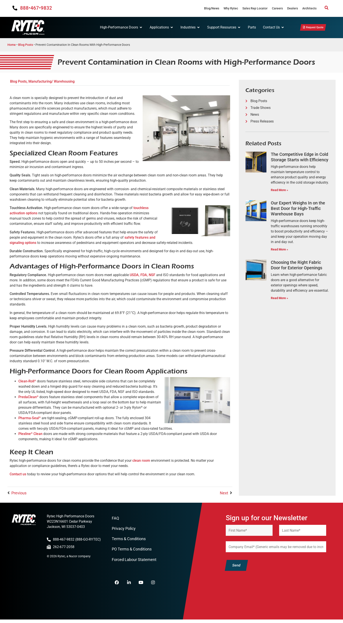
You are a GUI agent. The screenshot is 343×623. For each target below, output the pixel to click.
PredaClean (28, 397)
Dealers (292, 8)
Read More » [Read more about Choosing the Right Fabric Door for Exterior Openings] (279, 298)
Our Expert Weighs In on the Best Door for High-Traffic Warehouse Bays (298, 208)
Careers (277, 8)
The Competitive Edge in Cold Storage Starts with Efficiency (299, 157)
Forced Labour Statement (134, 561)
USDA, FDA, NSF (142, 275)
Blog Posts (25, 44)
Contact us (18, 474)
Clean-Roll (27, 381)
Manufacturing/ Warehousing (51, 81)
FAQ (115, 518)
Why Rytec (231, 8)
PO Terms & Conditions (132, 550)
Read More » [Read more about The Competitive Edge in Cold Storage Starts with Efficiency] (279, 190)
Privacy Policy (124, 529)
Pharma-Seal (29, 418)
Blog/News (211, 8)
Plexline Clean (30, 434)
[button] (326, 7)
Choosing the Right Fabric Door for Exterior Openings (296, 265)
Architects (309, 8)
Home (11, 44)
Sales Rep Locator (255, 8)
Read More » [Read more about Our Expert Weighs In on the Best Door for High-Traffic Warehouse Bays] (279, 249)
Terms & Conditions (129, 539)
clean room (141, 460)
